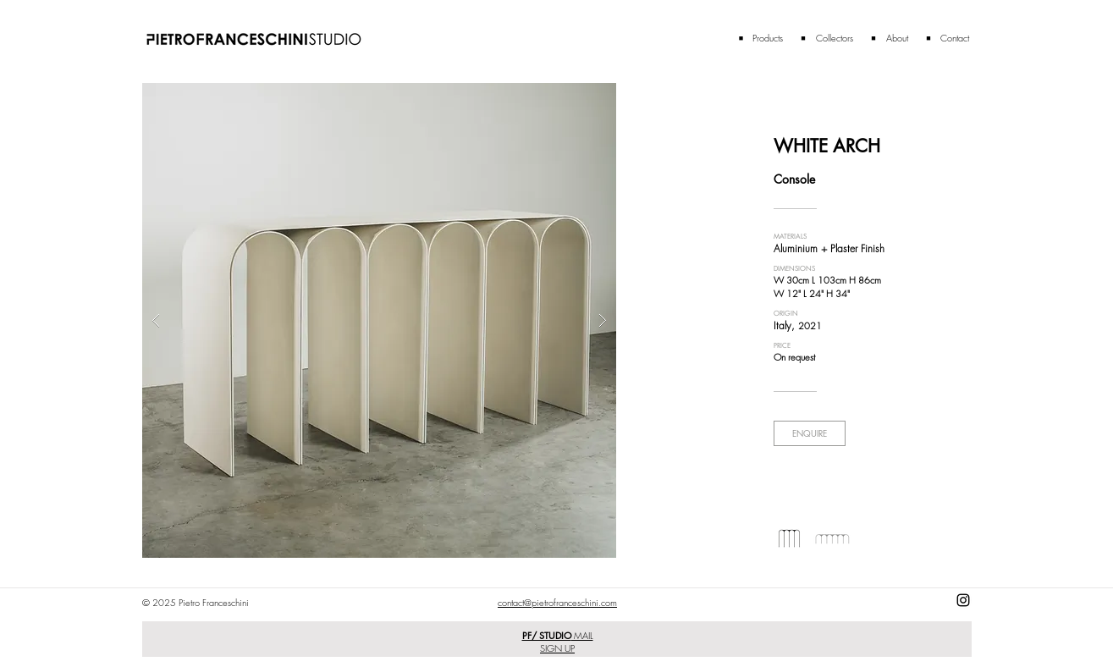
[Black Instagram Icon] (963, 600)
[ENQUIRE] (810, 433)
